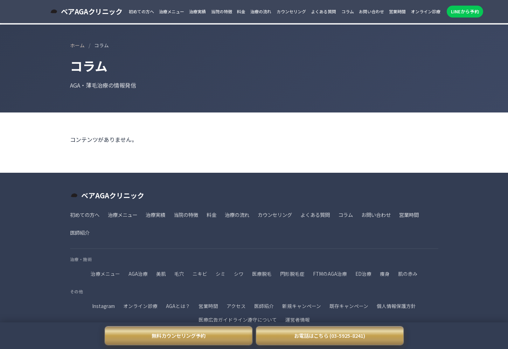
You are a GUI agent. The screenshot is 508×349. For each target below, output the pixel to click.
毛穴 (179, 273)
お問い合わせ (371, 11)
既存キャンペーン (348, 305)
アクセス (236, 305)
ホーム (77, 45)
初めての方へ (141, 11)
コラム (347, 11)
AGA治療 (138, 273)
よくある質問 (323, 11)
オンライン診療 (425, 11)
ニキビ (200, 273)
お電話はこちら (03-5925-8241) (329, 335)
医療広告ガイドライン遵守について (238, 319)
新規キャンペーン (301, 305)
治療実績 (197, 11)
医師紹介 (80, 232)
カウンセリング (291, 11)
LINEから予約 (465, 11)
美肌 (161, 273)
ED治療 (363, 273)
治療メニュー (171, 11)
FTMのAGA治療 (330, 273)
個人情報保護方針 (396, 305)
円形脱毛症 (292, 273)
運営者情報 (297, 319)
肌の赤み (408, 273)
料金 (241, 11)
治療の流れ (260, 11)
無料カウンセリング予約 (179, 335)
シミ (220, 273)
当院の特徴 (221, 11)
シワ (239, 273)
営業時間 (397, 11)
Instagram (103, 305)
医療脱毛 (262, 273)
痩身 (385, 273)
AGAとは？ (178, 305)
